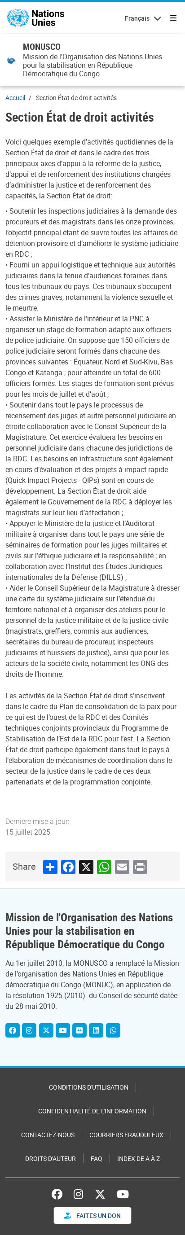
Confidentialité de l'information (92, 1111)
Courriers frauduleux (126, 1134)
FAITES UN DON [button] (92, 1215)
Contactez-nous (48, 1134)
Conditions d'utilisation (88, 1087)
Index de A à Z (138, 1158)
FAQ (96, 1158)
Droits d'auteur (50, 1158)
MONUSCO (42, 46)
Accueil (15, 97)
